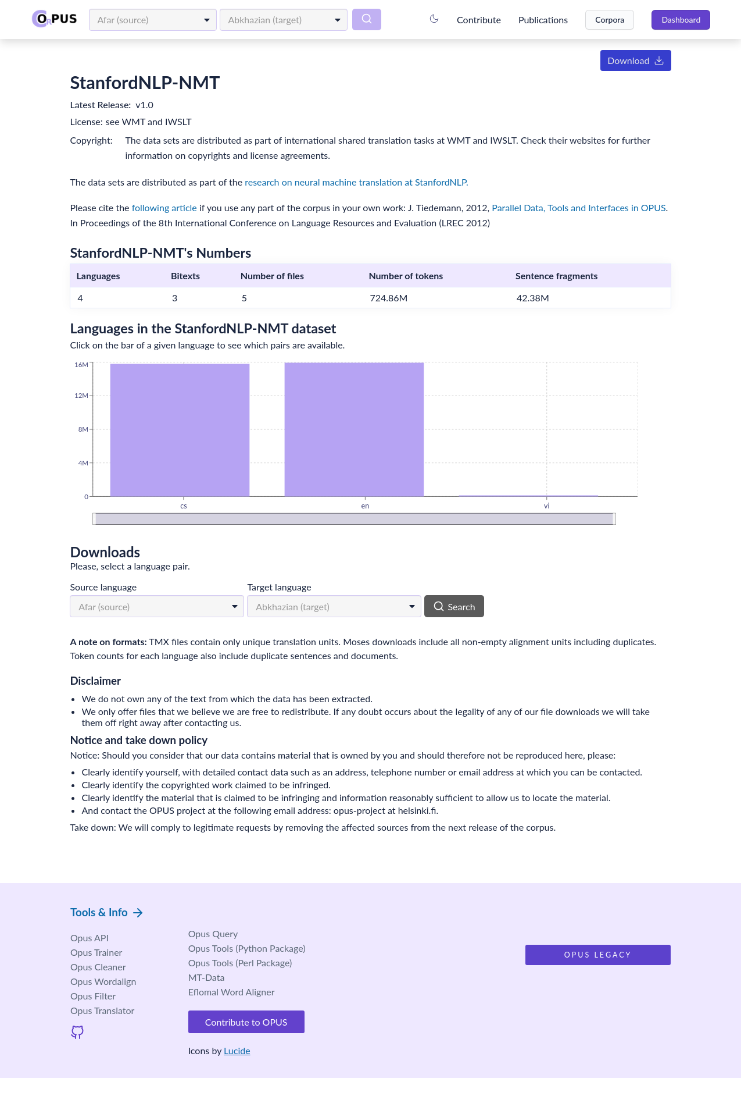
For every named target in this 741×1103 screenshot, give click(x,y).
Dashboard (676, 19)
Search (465, 611)
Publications (539, 20)
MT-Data (223, 1003)
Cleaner (109, 990)
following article (175, 209)
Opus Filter (104, 1019)
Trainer (107, 975)
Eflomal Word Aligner (248, 1018)
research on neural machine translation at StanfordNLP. (368, 182)
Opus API (100, 961)
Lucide (254, 1074)
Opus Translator (113, 1034)
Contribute (475, 20)
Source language (114, 591)
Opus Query (230, 960)
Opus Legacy (587, 983)
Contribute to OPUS (264, 1048)
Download (624, 62)
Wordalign (114, 1005)
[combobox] (157, 20)
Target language (291, 591)
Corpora (605, 19)
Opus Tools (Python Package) (264, 974)
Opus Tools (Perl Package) (257, 989)
